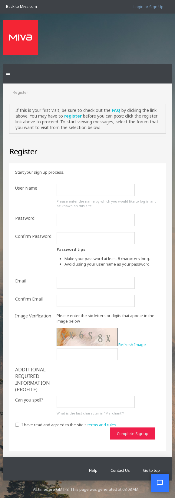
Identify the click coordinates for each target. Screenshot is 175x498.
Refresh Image (132, 344)
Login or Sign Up (148, 6)
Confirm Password (33, 236)
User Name (26, 188)
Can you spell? (29, 400)
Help (93, 470)
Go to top (151, 470)
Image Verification (33, 316)
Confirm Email (29, 299)
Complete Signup (132, 433)
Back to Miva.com (21, 6)
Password (25, 218)
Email (20, 281)
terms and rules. (102, 424)
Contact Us (120, 470)
